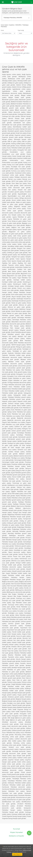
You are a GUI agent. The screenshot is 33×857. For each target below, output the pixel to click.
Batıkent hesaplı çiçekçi (9, 707)
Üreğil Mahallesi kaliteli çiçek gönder (16, 686)
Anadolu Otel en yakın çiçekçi (21, 646)
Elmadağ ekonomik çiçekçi (21, 751)
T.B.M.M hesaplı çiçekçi (18, 345)
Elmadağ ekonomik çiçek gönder (14, 753)
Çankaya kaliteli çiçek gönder (21, 814)
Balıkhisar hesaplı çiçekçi (10, 309)
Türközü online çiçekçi (14, 682)
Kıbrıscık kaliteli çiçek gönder (21, 768)
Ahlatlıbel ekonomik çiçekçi (12, 722)
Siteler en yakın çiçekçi (23, 202)
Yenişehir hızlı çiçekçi (18, 257)
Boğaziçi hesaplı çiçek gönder (11, 701)
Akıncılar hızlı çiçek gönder (16, 640)
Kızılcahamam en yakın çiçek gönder (19, 799)
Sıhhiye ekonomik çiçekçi (10, 198)
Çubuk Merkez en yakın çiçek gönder (14, 313)
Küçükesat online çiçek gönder (13, 175)
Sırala (2, 30)
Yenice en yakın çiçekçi (18, 303)
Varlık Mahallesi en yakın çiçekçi (14, 669)
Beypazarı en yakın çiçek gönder (12, 234)
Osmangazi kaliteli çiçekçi (22, 460)
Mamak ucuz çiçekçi (14, 179)
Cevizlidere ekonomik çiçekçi (12, 363)
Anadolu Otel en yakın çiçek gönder (14, 649)
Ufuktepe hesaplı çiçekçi (16, 286)
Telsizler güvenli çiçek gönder (11, 678)
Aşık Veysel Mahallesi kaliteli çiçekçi (14, 573)
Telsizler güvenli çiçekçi (23, 676)
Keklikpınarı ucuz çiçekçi (15, 485)
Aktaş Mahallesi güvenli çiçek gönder (19, 617)
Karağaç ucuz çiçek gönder (16, 703)
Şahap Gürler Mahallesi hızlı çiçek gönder (16, 414)
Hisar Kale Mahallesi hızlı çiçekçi (12, 619)
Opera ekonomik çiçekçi (16, 552)
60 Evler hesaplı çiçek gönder (19, 447)
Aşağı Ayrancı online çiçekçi (11, 74)
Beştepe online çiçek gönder (19, 361)
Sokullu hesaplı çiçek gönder (11, 661)
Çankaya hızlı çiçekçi (24, 114)
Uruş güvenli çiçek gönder (16, 766)
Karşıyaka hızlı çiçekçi (9, 150)
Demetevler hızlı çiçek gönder (12, 125)
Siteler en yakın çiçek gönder (12, 204)
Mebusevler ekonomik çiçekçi (12, 357)
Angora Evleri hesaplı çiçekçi (11, 634)
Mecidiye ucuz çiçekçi (18, 458)
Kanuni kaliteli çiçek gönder (21, 477)
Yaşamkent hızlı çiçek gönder (16, 630)
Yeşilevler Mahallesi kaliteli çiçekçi (19, 353)
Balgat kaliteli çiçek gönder (20, 97)
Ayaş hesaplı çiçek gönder (22, 755)
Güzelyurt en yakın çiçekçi (16, 443)
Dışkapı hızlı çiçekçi (13, 129)
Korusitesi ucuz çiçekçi (9, 611)
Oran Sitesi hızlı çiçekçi (19, 183)
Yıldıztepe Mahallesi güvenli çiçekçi (19, 397)
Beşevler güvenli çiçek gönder (13, 108)
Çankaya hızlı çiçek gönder (11, 116)
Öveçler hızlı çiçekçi (9, 190)
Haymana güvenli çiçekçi (10, 749)
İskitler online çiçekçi (9, 244)
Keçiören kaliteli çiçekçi (9, 158)
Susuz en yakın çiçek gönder (11, 638)
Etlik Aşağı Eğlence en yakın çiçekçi (19, 718)
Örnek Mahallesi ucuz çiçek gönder (19, 609)
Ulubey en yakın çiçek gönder (16, 523)
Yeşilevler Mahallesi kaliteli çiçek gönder (16, 355)
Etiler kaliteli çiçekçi (14, 741)
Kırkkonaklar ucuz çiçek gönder (12, 162)
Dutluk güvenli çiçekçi (19, 431)
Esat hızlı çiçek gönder (17, 728)
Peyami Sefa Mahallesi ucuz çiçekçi (13, 422)
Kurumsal (16, 829)
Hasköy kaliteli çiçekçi (18, 143)
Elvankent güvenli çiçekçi (16, 131)
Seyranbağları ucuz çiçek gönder (19, 196)
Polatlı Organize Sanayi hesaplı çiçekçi (14, 816)
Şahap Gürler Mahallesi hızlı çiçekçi (19, 412)
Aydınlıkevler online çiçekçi (21, 89)
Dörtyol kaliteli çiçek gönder (12, 565)
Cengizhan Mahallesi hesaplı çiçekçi (16, 577)
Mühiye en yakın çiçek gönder (11, 349)
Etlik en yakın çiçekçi (14, 141)
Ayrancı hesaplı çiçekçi (9, 229)
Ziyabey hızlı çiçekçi (9, 263)
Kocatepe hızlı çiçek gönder (21, 166)
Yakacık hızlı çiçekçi (24, 487)
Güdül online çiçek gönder (11, 764)
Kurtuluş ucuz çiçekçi (18, 171)
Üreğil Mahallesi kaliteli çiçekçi (21, 684)
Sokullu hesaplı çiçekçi (23, 659)
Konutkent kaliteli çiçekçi (10, 169)
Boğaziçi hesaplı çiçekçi (23, 699)
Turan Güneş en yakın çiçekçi (17, 221)
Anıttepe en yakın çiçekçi (15, 83)
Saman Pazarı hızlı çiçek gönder (19, 556)
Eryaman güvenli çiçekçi (23, 135)
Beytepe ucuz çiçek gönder (16, 225)
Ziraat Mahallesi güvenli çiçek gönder (16, 334)
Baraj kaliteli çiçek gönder (10, 408)
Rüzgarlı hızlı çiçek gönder (10, 250)
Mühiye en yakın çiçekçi (23, 347)
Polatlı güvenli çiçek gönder (15, 774)
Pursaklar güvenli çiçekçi (16, 192)
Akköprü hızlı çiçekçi (9, 336)
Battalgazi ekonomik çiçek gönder (13, 537)
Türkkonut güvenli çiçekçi (23, 546)
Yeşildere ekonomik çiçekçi (12, 770)
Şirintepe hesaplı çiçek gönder (21, 693)
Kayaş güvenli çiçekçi (9, 695)
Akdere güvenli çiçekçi (17, 338)
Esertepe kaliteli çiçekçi (22, 280)
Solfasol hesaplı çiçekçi (16, 403)
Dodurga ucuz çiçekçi (23, 598)
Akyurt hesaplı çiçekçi (19, 296)
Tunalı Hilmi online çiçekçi (17, 208)
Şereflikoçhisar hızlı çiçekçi (11, 802)
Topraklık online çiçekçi (16, 657)
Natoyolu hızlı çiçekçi (14, 428)
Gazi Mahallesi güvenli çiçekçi (11, 500)
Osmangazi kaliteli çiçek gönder (13, 462)
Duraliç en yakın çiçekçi (15, 588)
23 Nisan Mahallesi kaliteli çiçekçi (13, 391)
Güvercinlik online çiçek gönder (21, 242)
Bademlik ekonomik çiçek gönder (19, 420)
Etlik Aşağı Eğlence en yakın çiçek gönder (16, 720)
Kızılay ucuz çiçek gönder (15, 164)
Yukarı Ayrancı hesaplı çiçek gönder (19, 261)
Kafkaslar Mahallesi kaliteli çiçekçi (19, 783)
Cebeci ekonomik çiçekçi (16, 112)
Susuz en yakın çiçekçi (23, 636)
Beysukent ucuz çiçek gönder (16, 275)
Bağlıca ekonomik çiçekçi (10, 581)
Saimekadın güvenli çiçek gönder (19, 439)
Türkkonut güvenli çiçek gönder (12, 548)
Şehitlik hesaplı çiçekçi (9, 441)
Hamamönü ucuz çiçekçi (10, 558)
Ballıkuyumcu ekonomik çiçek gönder (19, 592)
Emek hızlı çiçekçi (21, 133)
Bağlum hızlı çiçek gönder (21, 227)
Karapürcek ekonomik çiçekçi (12, 519)
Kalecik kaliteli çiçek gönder (21, 642)
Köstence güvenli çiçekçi (16, 697)
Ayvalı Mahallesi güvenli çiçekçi (21, 472)
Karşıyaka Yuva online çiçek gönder (19, 376)
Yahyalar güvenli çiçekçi (10, 330)
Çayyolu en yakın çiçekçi (10, 120)
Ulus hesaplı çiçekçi (14, 215)
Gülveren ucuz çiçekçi (9, 449)
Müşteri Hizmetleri (16, 832)
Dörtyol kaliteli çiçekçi (23, 563)
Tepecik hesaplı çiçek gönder (21, 705)
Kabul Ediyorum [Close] (17, 854)
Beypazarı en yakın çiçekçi (20, 231)
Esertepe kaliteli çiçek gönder (12, 282)
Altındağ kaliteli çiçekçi (9, 81)
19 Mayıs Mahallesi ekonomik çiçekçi (19, 382)
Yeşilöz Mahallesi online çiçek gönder (19, 498)
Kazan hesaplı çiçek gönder (21, 156)
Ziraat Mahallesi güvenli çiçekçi (21, 332)
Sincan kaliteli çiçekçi (19, 200)
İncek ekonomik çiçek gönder (17, 726)
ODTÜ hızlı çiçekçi (17, 181)
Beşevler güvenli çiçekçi (23, 106)
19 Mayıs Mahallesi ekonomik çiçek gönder (16, 384)
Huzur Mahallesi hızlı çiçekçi (11, 732)
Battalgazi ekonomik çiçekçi (20, 535)
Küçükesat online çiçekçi (23, 173)
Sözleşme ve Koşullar (16, 836)
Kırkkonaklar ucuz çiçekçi (20, 160)
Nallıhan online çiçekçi (9, 757)
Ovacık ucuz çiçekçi (24, 288)
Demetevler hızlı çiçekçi (22, 122)
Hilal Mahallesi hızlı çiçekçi (11, 370)
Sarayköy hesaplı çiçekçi (10, 644)
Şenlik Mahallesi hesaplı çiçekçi (13, 466)
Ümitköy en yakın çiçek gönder (17, 252)
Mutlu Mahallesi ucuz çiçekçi (11, 416)
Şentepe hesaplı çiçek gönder (21, 667)
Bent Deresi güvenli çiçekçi (17, 271)
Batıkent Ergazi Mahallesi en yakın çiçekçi (16, 378)
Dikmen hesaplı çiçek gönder (19, 118)
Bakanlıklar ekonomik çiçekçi (21, 322)
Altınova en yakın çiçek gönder (19, 307)
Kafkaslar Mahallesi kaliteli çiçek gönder (16, 785)
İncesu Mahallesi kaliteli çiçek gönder (19, 148)
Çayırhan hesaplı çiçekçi (16, 760)
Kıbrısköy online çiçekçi (22, 743)
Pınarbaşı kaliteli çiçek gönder (21, 464)
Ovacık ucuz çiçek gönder (10, 290)
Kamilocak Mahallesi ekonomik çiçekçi (16, 787)
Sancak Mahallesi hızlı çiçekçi (13, 479)
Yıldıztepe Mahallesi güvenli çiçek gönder (16, 399)
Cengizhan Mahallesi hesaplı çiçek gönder (16, 579)
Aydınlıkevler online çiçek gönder (16, 91)
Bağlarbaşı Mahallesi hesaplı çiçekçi (19, 514)
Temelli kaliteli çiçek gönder (21, 632)
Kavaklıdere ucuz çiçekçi (20, 152)
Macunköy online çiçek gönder (13, 737)
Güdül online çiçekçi (24, 762)
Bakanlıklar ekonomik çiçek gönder (13, 324)
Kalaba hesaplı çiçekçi (16, 452)
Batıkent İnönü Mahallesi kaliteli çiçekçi (16, 387)
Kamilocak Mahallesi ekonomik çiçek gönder (16, 789)
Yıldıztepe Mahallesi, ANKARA (16, 18)
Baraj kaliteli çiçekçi (24, 405)
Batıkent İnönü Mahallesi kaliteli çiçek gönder (16, 389)
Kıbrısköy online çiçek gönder (11, 745)
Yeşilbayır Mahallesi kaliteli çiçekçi (13, 688)
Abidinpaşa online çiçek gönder (19, 78)
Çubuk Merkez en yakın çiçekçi (21, 311)
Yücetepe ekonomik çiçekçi (12, 625)
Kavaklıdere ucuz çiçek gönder (13, 154)
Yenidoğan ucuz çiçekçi (15, 613)
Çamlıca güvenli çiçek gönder (19, 623)
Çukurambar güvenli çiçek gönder (19, 368)
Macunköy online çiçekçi (23, 734)
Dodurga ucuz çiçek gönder (11, 600)
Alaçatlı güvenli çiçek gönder (21, 571)
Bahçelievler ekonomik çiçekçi (12, 93)
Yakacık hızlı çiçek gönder (10, 489)
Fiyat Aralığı (21, 30)
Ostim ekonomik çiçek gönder (19, 187)
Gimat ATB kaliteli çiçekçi (15, 493)
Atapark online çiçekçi (9, 401)
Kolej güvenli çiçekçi (20, 372)
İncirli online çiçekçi (17, 294)
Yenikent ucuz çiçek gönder (20, 747)
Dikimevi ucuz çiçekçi (18, 560)
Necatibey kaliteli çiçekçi (16, 246)
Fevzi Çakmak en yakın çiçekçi (17, 238)
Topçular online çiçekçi (16, 265)
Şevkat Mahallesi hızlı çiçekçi (13, 791)
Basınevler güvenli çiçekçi (10, 99)
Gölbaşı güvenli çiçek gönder (21, 730)
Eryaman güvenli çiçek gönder (12, 137)
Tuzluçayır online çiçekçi (16, 605)
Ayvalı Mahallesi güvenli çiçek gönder (14, 475)
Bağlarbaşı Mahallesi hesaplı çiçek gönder (16, 516)
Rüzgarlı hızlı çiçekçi (24, 248)
